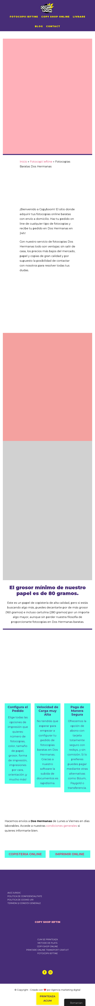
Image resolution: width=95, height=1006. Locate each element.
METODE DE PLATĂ (47, 943)
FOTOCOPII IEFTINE (47, 953)
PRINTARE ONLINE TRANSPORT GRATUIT (47, 950)
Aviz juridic (14, 893)
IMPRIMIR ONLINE (69, 854)
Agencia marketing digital (65, 990)
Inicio (23, 161)
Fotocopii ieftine (41, 161)
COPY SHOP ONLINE (47, 946)
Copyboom (47, 7)
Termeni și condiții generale (24, 903)
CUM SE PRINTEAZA (47, 939)
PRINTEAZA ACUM (47, 998)
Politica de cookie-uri (20, 900)
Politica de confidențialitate (24, 896)
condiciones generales (61, 825)
